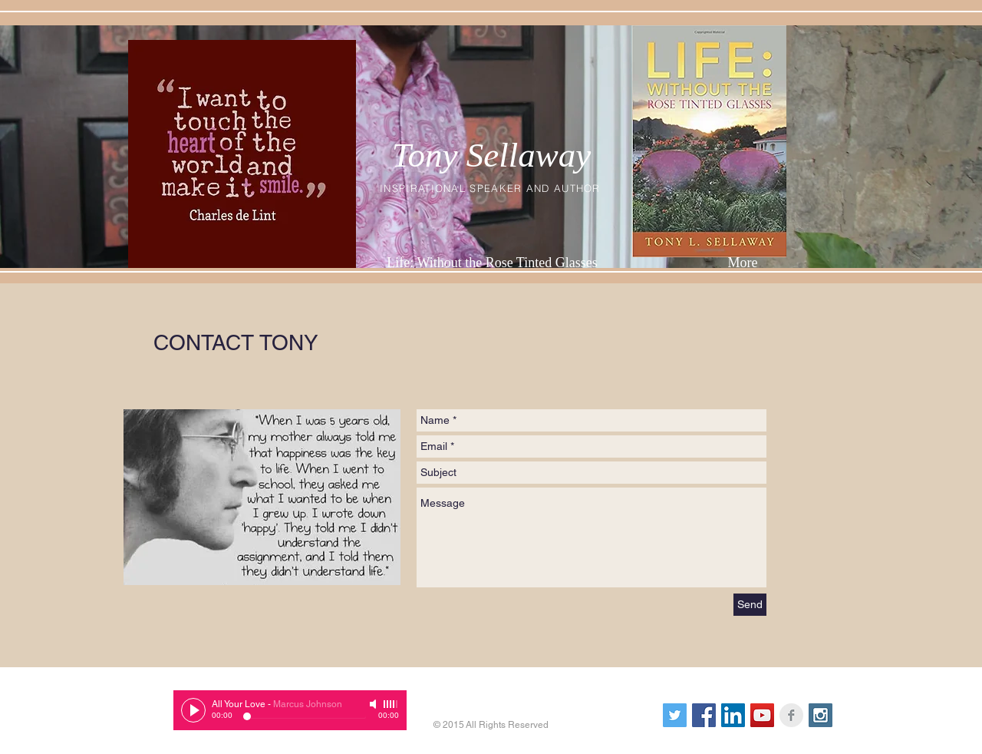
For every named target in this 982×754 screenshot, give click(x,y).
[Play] (193, 710)
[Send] (749, 605)
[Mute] (374, 704)
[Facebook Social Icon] (704, 715)
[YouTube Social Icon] (762, 715)
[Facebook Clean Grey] (791, 715)
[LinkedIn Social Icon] (733, 715)
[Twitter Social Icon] (675, 715)
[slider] (391, 704)
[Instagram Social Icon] (820, 715)
